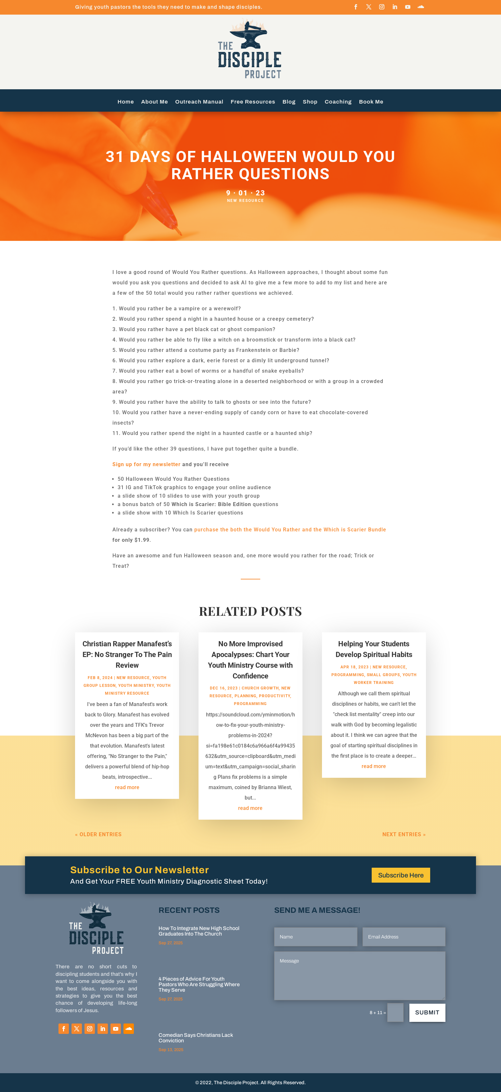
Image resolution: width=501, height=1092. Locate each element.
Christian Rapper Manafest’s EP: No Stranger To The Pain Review (127, 667)
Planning (245, 708)
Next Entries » (404, 847)
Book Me (371, 102)
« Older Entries (98, 847)
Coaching (338, 102)
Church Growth (260, 701)
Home (126, 102)
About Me (154, 102)
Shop (310, 102)
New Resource (245, 200)
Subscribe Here (401, 875)
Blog (289, 102)
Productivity (274, 708)
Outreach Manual (199, 102)
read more (127, 800)
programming (250, 716)
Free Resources (253, 102)
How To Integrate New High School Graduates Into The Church (199, 931)
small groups (383, 687)
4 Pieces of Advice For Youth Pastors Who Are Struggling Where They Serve (199, 984)
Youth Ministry (136, 698)
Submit (427, 1012)
